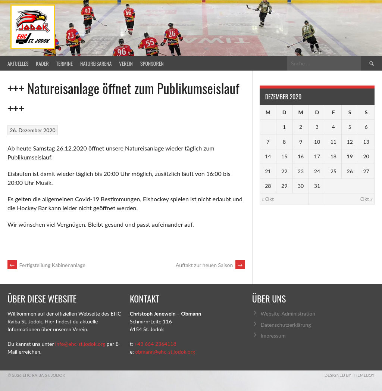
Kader (42, 63)
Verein (126, 63)
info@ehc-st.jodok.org (80, 344)
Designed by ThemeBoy (350, 375)
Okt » (366, 199)
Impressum (273, 335)
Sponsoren (152, 63)
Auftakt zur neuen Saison (210, 265)
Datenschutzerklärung (286, 325)
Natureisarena (96, 63)
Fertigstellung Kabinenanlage (46, 265)
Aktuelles (17, 63)
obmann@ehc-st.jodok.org (165, 351)
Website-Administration (288, 313)
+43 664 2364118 (155, 344)
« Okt (268, 199)
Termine (64, 63)
